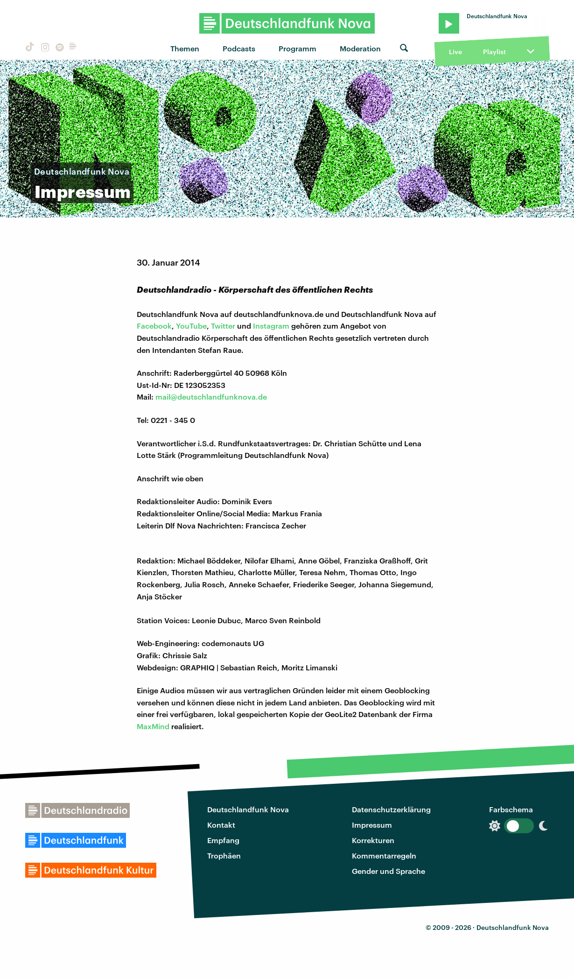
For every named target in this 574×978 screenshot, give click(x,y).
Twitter (223, 325)
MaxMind (153, 726)
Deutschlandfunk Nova (248, 809)
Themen (184, 48)
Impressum (372, 824)
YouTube (191, 325)
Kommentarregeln (384, 855)
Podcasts (239, 48)
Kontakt (221, 824)
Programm (297, 48)
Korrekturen (373, 840)
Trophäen (224, 855)
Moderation (360, 48)
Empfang (223, 840)
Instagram (271, 325)
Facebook (154, 325)
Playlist (494, 52)
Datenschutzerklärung (391, 809)
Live (455, 52)
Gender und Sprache (388, 870)
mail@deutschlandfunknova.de (211, 396)
